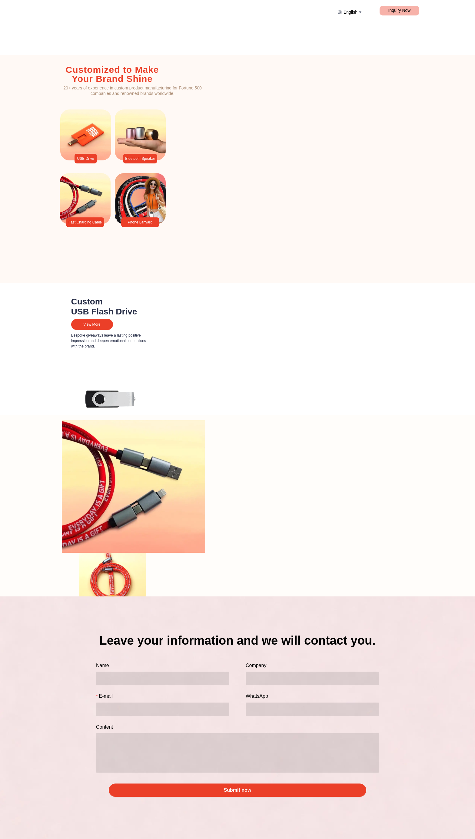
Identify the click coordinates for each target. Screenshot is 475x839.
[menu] (144, 10)
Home (67, 10)
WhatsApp (257, 696)
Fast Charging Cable (157, 10)
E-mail (105, 696)
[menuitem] (67, 10)
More (196, 10)
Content (104, 727)
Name (102, 665)
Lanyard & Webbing (104, 10)
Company (256, 665)
